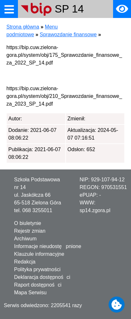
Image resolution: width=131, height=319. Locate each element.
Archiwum (25, 238)
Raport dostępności (37, 285)
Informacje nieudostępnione (47, 246)
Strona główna (22, 27)
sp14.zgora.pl (95, 210)
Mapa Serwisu (30, 292)
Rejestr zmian (29, 231)
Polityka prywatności (37, 269)
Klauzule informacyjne (39, 254)
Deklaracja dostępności (42, 277)
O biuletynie (27, 223)
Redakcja (25, 261)
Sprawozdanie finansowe (68, 34)
